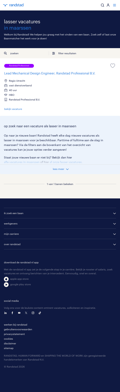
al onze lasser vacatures (66, 162)
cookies (8, 338)
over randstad (12, 244)
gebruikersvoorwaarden (18, 329)
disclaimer (10, 343)
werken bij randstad (15, 324)
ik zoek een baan (13, 213)
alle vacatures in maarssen (22, 162)
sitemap (8, 348)
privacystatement (14, 333)
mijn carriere (11, 233)
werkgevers (11, 223)
